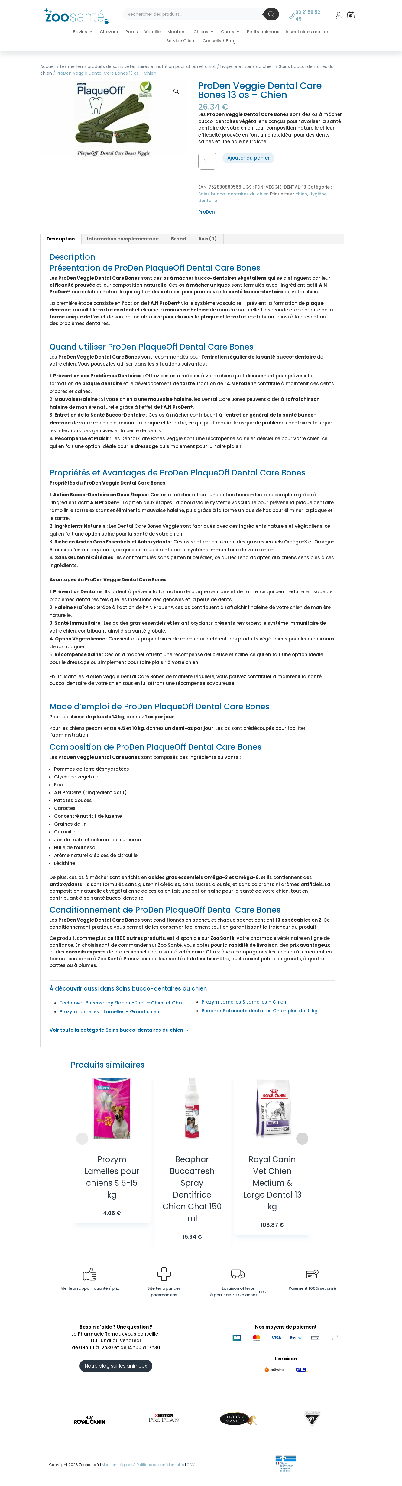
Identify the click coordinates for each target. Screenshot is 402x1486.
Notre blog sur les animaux (116, 1365)
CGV (191, 1464)
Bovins (80, 32)
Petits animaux (263, 32)
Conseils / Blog (219, 41)
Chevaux (109, 32)
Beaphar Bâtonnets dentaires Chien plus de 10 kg (260, 1010)
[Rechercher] (271, 14)
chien (301, 194)
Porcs (131, 32)
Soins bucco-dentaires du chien (233, 194)
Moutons (177, 32)
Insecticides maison (307, 32)
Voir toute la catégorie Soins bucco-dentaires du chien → (119, 1030)
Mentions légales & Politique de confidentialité (143, 1464)
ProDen (206, 212)
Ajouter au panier (248, 157)
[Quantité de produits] (207, 161)
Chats (227, 32)
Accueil (48, 66)
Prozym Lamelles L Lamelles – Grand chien (109, 1011)
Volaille (152, 32)
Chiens (200, 32)
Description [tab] (61, 239)
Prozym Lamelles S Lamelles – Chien (244, 1002)
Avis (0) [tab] (207, 239)
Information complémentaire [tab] (123, 239)
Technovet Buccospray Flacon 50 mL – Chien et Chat (122, 1003)
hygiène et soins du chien (247, 66)
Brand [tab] (178, 239)
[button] (176, 91)
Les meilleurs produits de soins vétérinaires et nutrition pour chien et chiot (138, 66)
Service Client (181, 41)
